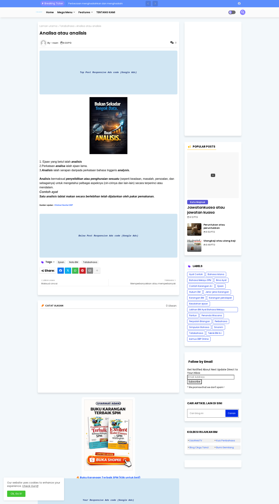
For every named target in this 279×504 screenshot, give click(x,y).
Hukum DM (195, 291)
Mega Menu (64, 12)
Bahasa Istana (216, 274)
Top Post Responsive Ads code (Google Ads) (108, 72)
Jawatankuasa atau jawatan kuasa (206, 210)
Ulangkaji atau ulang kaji (220, 240)
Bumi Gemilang (225, 447)
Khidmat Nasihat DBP (64, 205)
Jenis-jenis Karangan (217, 291)
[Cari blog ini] (207, 413)
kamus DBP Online (199, 338)
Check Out (29, 486)
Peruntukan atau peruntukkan (214, 226)
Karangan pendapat (220, 297)
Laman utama (48, 26)
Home (50, 12)
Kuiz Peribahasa (225, 440)
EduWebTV (195, 440)
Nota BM (73, 262)
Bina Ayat (221, 280)
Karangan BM (196, 297)
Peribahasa (221, 321)
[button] (148, 3)
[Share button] (97, 271)
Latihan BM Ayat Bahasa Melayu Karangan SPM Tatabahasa (206, 310)
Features (84, 12)
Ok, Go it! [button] (16, 493)
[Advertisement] (213, 78)
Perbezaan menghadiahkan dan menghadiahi (95, 3)
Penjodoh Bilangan (199, 321)
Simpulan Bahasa (199, 327)
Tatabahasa (66, 26)
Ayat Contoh (196, 274)
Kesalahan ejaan (198, 303)
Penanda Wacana (212, 315)
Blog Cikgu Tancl (199, 447)
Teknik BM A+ (215, 333)
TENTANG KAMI (105, 12)
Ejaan (61, 262)
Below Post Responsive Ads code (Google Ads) (108, 235)
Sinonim (218, 327)
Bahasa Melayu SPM (200, 280)
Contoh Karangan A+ (201, 286)
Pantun (193, 315)
